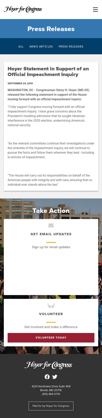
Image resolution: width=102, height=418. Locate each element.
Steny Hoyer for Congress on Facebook (47, 377)
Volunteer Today (51, 338)
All (21, 46)
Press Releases (71, 46)
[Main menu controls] (95, 9)
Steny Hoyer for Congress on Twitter (55, 377)
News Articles (41, 46)
